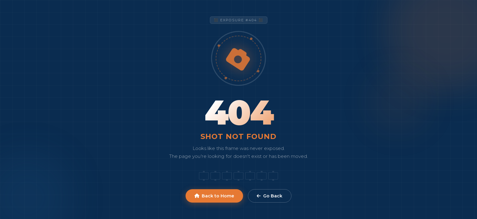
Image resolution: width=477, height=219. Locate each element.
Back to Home (214, 196)
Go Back (269, 196)
